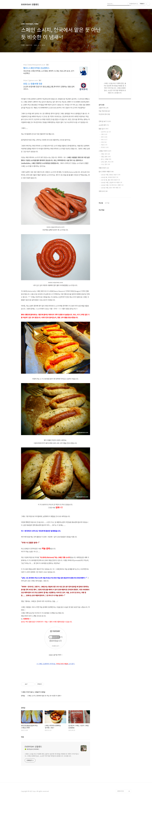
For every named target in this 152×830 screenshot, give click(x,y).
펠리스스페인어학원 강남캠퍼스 (36, 68)
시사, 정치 (105, 164)
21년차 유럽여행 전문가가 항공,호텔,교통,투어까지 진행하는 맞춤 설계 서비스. (48, 87)
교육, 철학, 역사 (107, 162)
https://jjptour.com (30, 80)
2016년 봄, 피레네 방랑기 (109, 177)
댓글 (22, 767)
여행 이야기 (104, 168)
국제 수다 (103, 191)
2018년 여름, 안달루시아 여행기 (111, 182)
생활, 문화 (106, 157)
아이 (104, 140)
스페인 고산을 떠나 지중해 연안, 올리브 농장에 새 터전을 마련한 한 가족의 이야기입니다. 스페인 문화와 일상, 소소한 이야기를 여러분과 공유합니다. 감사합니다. (52, 785)
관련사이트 (120, 821)
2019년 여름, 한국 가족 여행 (111, 188)
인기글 (107, 203)
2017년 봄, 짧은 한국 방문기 (110, 180)
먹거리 (105, 147)
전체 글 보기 (105, 121)
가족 (104, 134)
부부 (104, 137)
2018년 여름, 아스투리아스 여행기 (112, 185)
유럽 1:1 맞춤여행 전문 (32, 83)
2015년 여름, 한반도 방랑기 (110, 175)
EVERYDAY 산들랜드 (30, 4)
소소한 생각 (104, 125)
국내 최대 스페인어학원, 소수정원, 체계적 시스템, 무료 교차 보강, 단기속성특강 (48, 72)
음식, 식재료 (106, 159)
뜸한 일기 (103, 129)
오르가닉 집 (106, 132)
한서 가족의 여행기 (106, 171)
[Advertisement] (55, 691)
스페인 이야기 (105, 151)
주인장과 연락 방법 (104, 114)
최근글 (101, 203)
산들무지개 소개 (103, 108)
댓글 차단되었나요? (104, 111)
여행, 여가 (105, 154)
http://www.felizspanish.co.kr (34, 65)
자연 (104, 145)
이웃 (103, 142)
